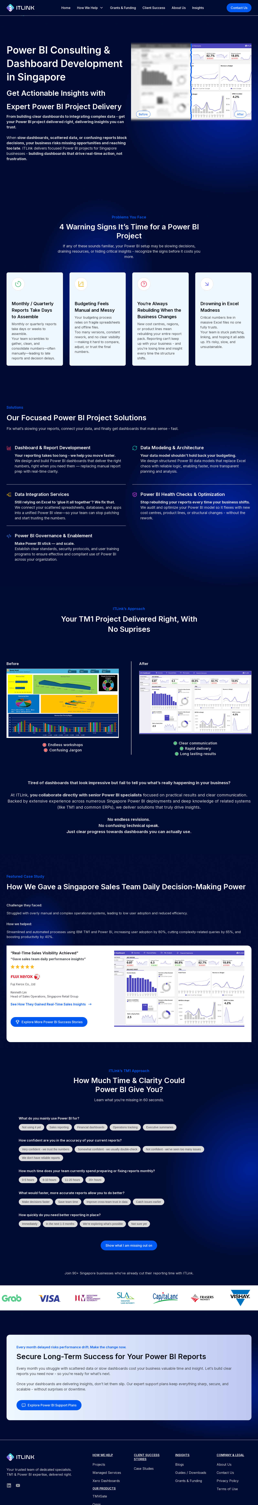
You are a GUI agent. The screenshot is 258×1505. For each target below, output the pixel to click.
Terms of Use (227, 1489)
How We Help (87, 8)
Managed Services (107, 1473)
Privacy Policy (228, 1481)
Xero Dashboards (106, 1481)
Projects (99, 1464)
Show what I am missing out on (129, 1245)
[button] (90, 7)
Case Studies (144, 1468)
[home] (23, 8)
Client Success (153, 8)
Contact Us (239, 8)
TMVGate (100, 1496)
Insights (198, 8)
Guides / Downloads (190, 1473)
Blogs (179, 1464)
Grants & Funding (123, 8)
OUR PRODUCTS (104, 1488)
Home (66, 8)
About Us (179, 8)
